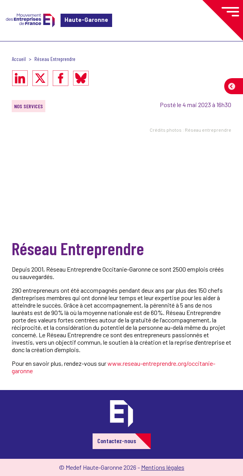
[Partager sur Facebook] (60, 78)
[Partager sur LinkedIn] (20, 78)
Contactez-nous (116, 440)
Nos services (28, 106)
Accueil (19, 58)
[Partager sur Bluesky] (81, 78)
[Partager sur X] (40, 78)
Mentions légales (162, 467)
